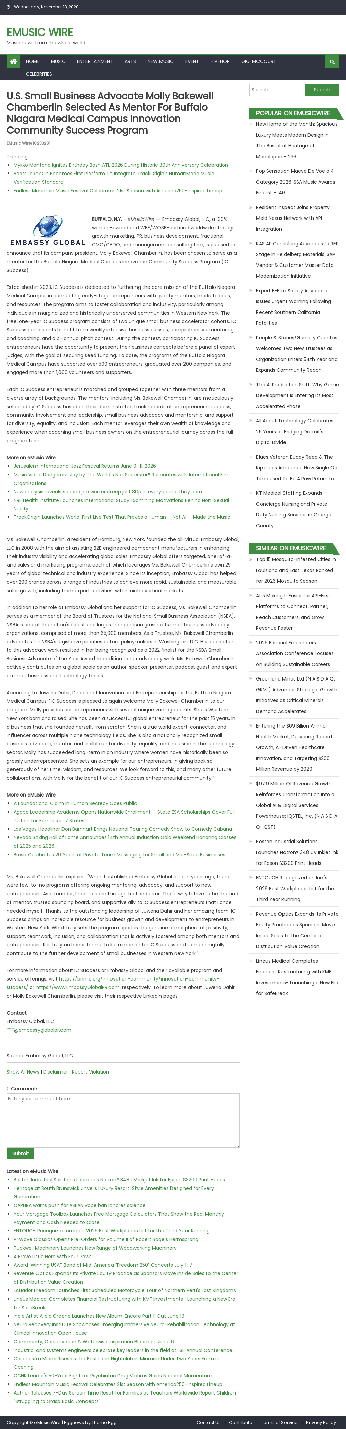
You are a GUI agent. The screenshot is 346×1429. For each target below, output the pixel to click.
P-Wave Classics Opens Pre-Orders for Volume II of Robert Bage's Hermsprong (106, 1239)
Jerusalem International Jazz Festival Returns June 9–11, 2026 (85, 466)
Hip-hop (220, 61)
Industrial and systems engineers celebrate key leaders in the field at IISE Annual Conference (123, 1350)
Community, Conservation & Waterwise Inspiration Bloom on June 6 (94, 1341)
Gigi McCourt (258, 61)
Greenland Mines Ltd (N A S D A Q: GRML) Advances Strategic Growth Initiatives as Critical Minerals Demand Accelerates (296, 695)
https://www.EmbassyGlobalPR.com (78, 987)
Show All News (23, 1071)
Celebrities (39, 74)
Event (192, 61)
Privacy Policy (321, 1422)
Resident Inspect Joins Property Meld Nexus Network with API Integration (293, 218)
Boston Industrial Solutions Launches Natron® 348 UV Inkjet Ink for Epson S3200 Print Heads (119, 1179)
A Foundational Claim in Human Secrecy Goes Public (75, 803)
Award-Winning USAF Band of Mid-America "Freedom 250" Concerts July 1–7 (103, 1265)
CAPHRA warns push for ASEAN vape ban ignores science (80, 1205)
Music (58, 61)
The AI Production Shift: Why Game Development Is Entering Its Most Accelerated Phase (297, 395)
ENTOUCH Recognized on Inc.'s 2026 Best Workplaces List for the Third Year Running (112, 1230)
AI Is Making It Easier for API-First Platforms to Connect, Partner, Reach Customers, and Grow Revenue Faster (293, 611)
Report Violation (90, 1071)
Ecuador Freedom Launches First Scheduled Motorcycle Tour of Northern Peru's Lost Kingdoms (125, 1290)
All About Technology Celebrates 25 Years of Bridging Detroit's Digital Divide (294, 431)
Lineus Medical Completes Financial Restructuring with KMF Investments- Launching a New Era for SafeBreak (297, 977)
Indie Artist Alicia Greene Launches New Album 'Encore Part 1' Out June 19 (99, 1316)
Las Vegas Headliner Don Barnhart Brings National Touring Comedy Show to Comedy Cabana (123, 829)
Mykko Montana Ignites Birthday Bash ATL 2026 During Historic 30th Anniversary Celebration (121, 165)
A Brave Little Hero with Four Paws (53, 1256)
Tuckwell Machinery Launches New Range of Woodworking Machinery (95, 1248)
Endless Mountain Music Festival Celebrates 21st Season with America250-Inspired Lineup (118, 190)
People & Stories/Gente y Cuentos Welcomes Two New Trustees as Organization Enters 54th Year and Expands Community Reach (297, 353)
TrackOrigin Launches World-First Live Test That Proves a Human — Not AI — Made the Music (122, 517)
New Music (161, 61)
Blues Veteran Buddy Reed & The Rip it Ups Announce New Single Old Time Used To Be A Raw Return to (297, 468)
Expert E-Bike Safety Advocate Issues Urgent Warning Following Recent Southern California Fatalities (293, 306)
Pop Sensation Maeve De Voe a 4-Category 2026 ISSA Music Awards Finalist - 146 (296, 182)
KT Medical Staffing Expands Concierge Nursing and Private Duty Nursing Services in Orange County (293, 509)
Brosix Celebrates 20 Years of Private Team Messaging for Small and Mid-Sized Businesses (119, 854)
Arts (130, 61)
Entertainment (95, 61)
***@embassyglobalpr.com (39, 1030)
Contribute (240, 1422)
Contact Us (209, 1422)
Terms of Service (279, 1422)
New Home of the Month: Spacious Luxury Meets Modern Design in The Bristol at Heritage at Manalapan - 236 (297, 140)
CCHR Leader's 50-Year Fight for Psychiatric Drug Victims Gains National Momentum (113, 1375)
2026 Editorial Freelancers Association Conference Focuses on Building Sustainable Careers (295, 653)
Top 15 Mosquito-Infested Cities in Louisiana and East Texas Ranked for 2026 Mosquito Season (296, 570)
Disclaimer (55, 1071)
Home (33, 61)
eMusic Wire (40, 32)
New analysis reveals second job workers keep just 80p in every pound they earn (108, 491)
